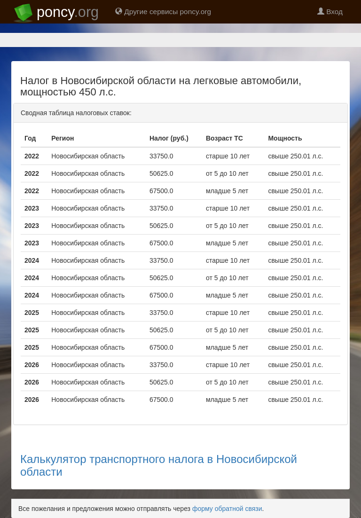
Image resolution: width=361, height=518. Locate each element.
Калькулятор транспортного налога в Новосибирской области (158, 465)
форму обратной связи (227, 508)
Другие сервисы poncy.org (163, 12)
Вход (330, 12)
